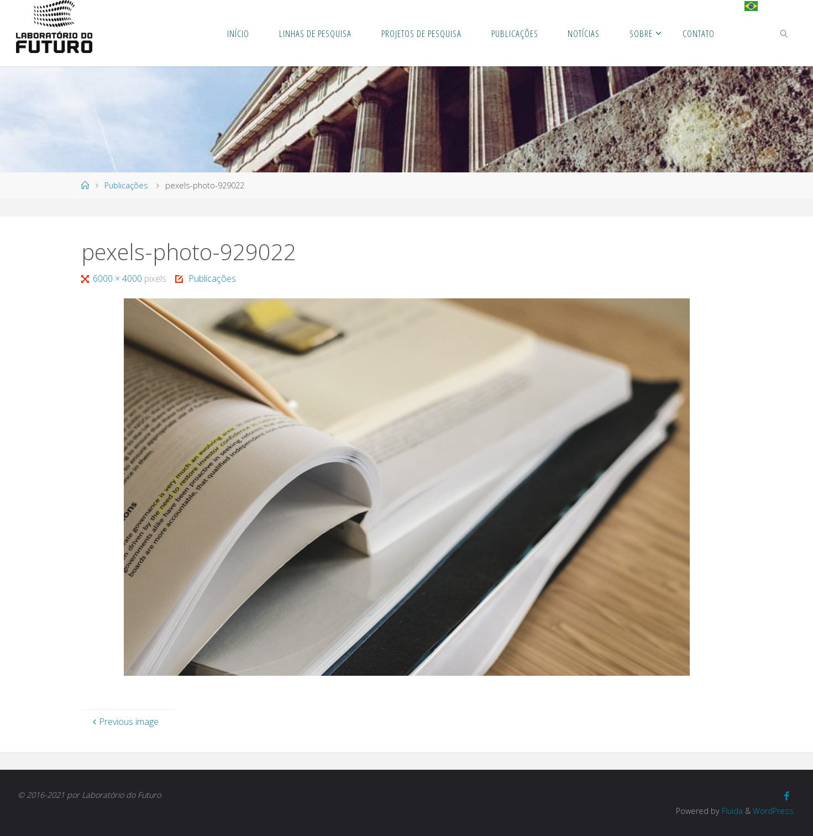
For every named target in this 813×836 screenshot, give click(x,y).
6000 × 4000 (118, 278)
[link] (784, 33)
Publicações (126, 185)
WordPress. (774, 811)
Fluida (731, 811)
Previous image (124, 722)
